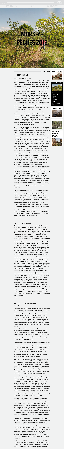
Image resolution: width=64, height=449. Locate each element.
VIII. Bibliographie (55, 105)
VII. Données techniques (56, 103)
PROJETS (32, 6)
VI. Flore (53, 101)
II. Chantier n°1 (55, 94)
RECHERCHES (11, 6)
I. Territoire (54, 92)
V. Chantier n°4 (55, 99)
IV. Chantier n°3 (55, 98)
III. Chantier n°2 (55, 96)
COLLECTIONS (52, 6)
